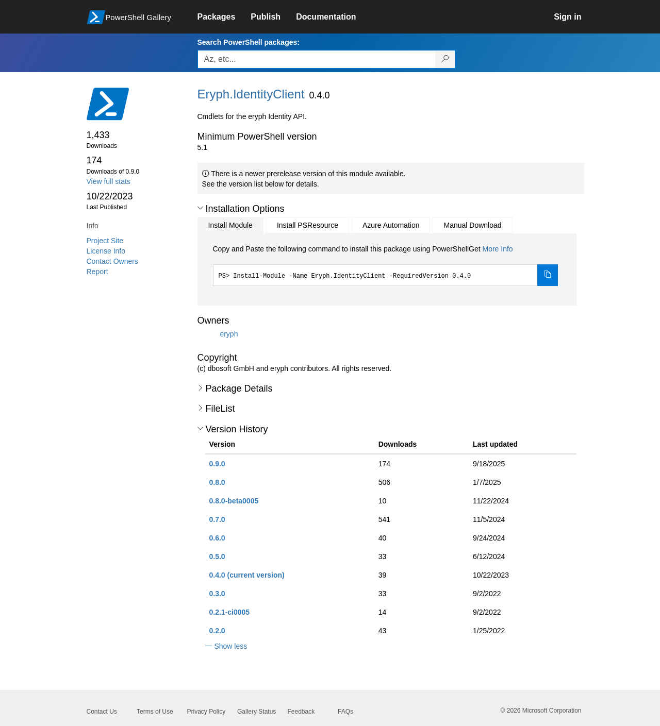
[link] (224, 17)
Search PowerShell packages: (248, 42)
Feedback (301, 711)
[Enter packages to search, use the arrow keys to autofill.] (316, 59)
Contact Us (102, 711)
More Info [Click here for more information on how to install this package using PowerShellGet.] (497, 249)
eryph (229, 333)
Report (97, 271)
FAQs (345, 711)
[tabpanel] (385, 265)
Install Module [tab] (230, 225)
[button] (200, 208)
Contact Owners (112, 261)
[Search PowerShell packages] (445, 59)
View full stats (108, 181)
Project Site (105, 241)
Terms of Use (155, 711)
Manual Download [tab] (472, 225)
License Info (106, 251)
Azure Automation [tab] (391, 225)
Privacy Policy (206, 711)
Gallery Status (256, 711)
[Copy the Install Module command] (547, 275)
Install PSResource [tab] (307, 225)
